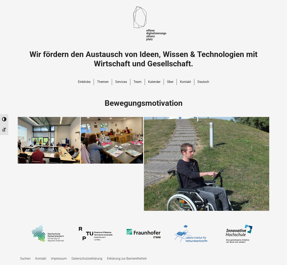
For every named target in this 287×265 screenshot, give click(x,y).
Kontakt (185, 82)
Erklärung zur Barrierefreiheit (127, 258)
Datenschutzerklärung (87, 258)
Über (170, 82)
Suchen (25, 258)
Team (138, 82)
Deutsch (203, 82)
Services (121, 82)
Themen (103, 82)
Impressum (59, 258)
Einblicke (84, 82)
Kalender (154, 82)
